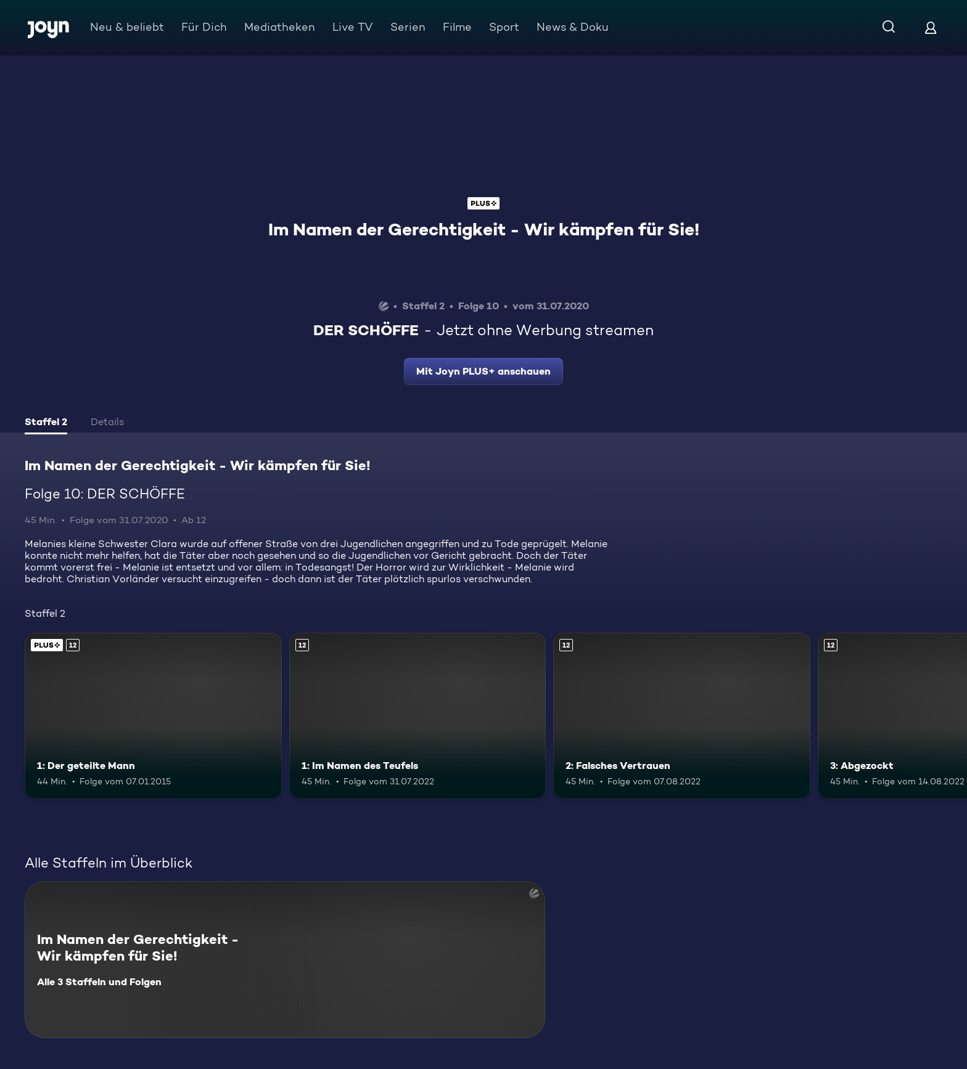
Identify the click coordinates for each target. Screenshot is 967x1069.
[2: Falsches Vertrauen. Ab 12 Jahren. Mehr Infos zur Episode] (681, 716)
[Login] (931, 27)
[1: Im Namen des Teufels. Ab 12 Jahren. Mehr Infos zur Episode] (417, 716)
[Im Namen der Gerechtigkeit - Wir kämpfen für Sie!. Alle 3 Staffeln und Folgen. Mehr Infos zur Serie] (285, 959)
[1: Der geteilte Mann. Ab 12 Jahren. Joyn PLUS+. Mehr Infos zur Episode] (153, 716)
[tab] (46, 423)
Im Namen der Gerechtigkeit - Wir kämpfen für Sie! (483, 229)
